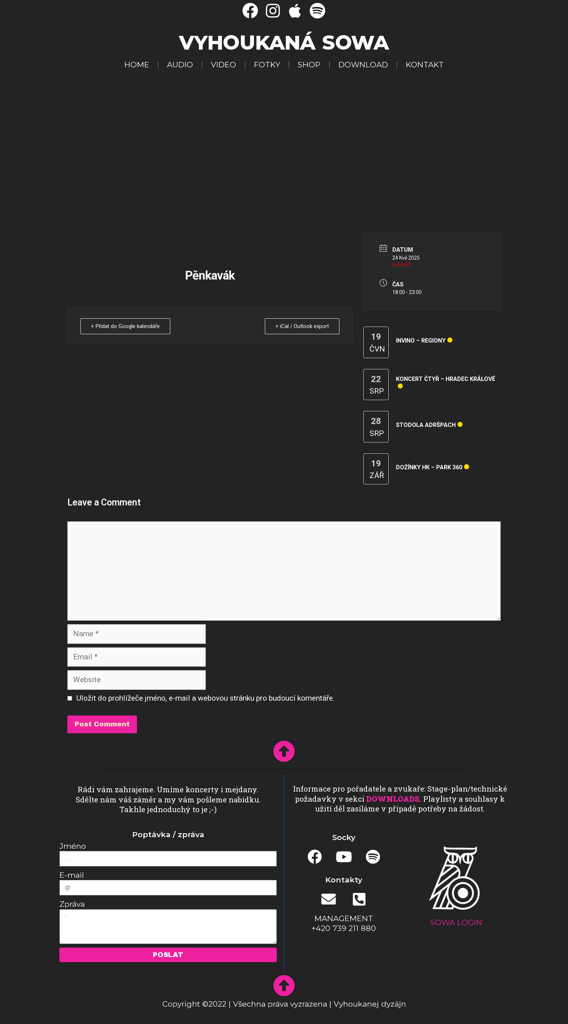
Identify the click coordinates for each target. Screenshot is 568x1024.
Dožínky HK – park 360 (429, 467)
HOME (136, 64)
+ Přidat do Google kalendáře (125, 326)
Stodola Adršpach (426, 424)
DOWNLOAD (363, 64)
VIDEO (223, 64)
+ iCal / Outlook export (302, 326)
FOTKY (267, 64)
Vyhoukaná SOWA (284, 42)
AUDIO (180, 64)
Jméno (72, 846)
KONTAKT (425, 64)
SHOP (309, 64)
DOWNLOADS (392, 799)
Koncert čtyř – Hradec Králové (445, 378)
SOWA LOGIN (456, 922)
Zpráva (72, 903)
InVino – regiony (421, 340)
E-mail (71, 875)
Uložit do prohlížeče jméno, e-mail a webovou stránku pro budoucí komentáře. (205, 698)
